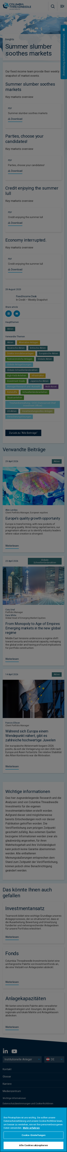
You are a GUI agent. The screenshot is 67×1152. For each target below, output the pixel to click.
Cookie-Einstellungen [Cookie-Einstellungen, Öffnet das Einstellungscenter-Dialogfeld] (34, 1135)
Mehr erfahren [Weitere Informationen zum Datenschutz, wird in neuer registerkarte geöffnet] (31, 1128)
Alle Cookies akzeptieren (33, 1145)
